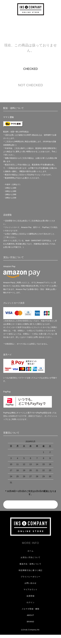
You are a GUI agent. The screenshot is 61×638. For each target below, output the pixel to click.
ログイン (30, 602)
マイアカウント (30, 589)
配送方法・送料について (30, 564)
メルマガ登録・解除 (30, 609)
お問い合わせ (30, 583)
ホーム (30, 551)
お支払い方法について (30, 557)
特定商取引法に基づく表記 (30, 570)
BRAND (30, 622)
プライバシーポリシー (30, 577)
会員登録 (30, 596)
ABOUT (30, 615)
